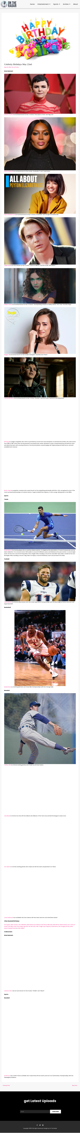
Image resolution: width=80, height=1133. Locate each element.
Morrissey (6, 441)
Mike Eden (53, 924)
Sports (56, 4)
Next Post (75, 1085)
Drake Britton (64, 926)
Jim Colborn (7, 866)
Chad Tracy (23, 926)
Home (32, 4)
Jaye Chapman (55, 926)
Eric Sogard (7, 924)
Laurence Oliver (8, 991)
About (75, 4)
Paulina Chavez (8, 304)
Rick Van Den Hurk (38, 926)
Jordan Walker (30, 928)
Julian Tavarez (15, 924)
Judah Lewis (7, 265)
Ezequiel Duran (21, 928)
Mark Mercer (60, 924)
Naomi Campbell (9, 171)
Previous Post (6, 1085)
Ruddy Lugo (30, 926)
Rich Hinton (47, 924)
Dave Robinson (40, 924)
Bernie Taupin (8, 490)
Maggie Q (7, 354)
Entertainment (44, 4)
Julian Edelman (8, 602)
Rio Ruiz (6, 928)
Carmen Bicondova (9, 398)
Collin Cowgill (47, 926)
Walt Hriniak (32, 924)
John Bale (16, 926)
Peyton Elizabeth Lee (10, 214)
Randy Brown (7, 687)
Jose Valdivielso (23, 924)
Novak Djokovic (8, 550)
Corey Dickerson (8, 917)
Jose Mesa (7, 816)
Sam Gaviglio (72, 926)
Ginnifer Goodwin (9, 114)
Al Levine (10, 926)
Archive (66, 4)
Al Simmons (7, 1075)
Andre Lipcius (12, 928)
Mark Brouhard (68, 924)
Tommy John (7, 765)
